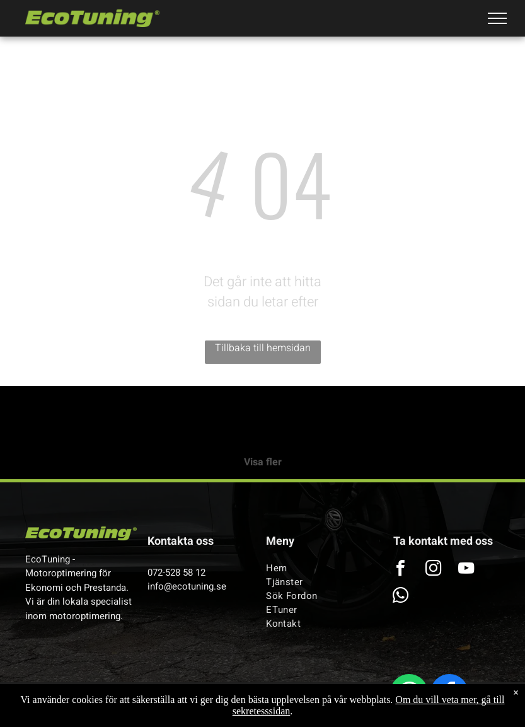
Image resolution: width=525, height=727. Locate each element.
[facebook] (449, 694)
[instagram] (433, 569)
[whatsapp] (409, 694)
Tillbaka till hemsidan (263, 348)
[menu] (497, 18)
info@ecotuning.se (186, 586)
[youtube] (466, 569)
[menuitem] (317, 568)
